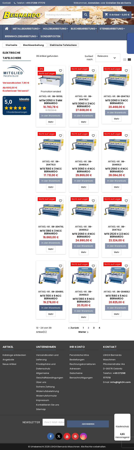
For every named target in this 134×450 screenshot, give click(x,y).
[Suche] (67, 14)
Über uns (41, 382)
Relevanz (107, 57)
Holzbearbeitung (54, 28)
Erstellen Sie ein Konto (118, 2)
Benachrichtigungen (81, 377)
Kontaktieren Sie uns (47, 404)
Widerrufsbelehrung (47, 391)
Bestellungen (77, 359)
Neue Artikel (9, 364)
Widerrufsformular (46, 395)
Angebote (8, 359)
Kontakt (7, 2)
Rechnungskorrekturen (83, 364)
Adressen (75, 368)
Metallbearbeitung (26, 28)
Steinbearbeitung (111, 28)
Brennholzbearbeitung (20, 36)
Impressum (42, 400)
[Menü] (128, 416)
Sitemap (41, 409)
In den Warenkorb (51, 115)
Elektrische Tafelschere (12, 55)
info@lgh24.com (120, 382)
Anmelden (94, 2)
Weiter (83, 332)
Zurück (73, 327)
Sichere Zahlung (45, 386)
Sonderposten (50, 36)
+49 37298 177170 (35, 2)
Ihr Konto (77, 347)
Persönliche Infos (79, 355)
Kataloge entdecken (14, 355)
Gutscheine (76, 373)
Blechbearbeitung (83, 28)
